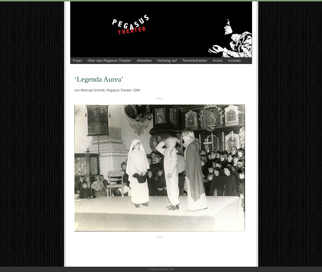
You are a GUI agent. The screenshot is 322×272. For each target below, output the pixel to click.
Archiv (218, 61)
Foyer (77, 61)
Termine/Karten (194, 61)
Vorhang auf (167, 61)
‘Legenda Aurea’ (99, 79)
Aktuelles (144, 61)
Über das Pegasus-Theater (109, 61)
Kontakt (235, 61)
